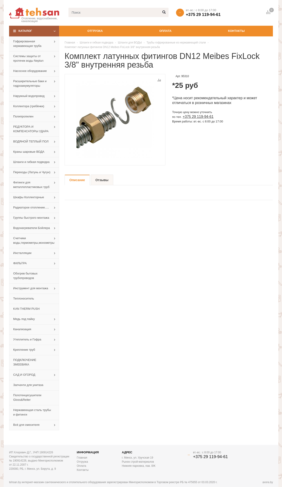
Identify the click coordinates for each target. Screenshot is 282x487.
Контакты (236, 31)
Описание (77, 180)
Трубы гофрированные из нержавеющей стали (176, 42)
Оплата (165, 31)
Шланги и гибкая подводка (96, 42)
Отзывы (102, 180)
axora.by (267, 482)
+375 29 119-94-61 (203, 15)
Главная (70, 42)
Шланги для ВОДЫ (130, 42)
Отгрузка (95, 31)
